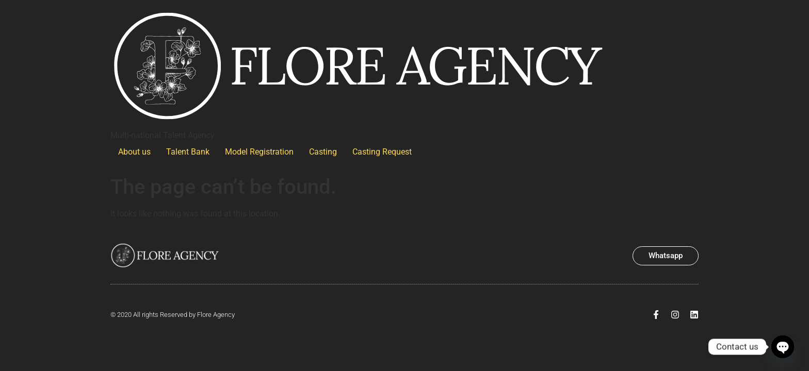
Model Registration (259, 152)
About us (134, 152)
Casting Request (382, 152)
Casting (323, 152)
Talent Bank (187, 152)
